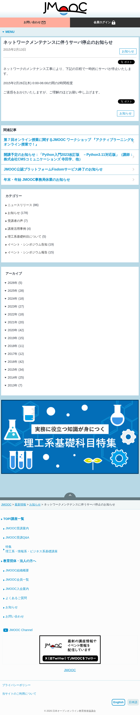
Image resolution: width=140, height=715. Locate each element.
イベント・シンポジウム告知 (27, 244)
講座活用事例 (17, 228)
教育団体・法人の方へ (19, 561)
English (118, 702)
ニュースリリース (20, 205)
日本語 (133, 702)
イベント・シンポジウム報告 (27, 252)
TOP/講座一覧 (13, 519)
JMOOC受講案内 (17, 528)
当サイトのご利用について (19, 693)
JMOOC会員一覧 (17, 579)
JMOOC (70, 670)
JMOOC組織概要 (17, 570)
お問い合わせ (35, 22)
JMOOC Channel (18, 630)
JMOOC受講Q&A (17, 537)
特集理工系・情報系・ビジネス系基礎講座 (31, 549)
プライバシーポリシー (16, 685)
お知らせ (128, 51)
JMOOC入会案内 (17, 588)
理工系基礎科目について (24, 236)
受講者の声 (15, 220)
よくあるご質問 (16, 598)
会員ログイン (105, 22)
